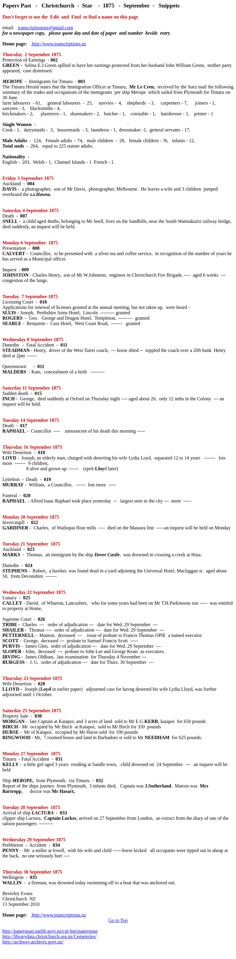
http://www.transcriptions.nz (58, 43)
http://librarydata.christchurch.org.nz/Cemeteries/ (49, 936)
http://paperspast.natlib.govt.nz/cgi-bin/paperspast (50, 931)
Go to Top (117, 920)
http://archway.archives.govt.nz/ (33, 941)
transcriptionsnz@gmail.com (45, 27)
